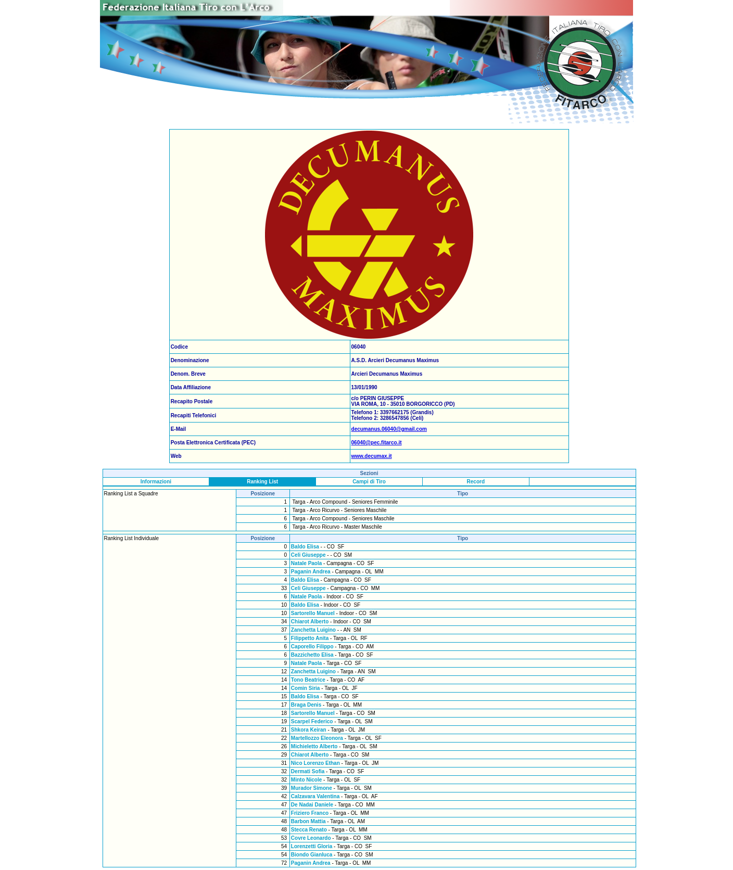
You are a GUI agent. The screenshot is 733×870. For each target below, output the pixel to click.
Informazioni (156, 481)
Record (476, 481)
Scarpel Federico (312, 721)
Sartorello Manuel (313, 613)
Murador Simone (311, 788)
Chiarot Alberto (309, 621)
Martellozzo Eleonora (317, 738)
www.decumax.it (371, 456)
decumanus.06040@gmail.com (389, 429)
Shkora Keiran (309, 730)
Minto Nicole (306, 780)
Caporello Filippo (312, 646)
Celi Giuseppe (308, 555)
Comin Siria (305, 688)
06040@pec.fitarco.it (376, 442)
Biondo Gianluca (311, 855)
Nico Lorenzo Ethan (315, 763)
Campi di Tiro (369, 481)
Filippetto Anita (309, 638)
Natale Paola (306, 563)
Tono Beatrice (308, 680)
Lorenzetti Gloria (311, 846)
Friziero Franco (309, 813)
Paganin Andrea (311, 571)
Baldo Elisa (305, 546)
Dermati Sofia (307, 771)
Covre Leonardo (311, 838)
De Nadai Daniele (312, 805)
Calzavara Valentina (315, 796)
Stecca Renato (309, 830)
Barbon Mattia (308, 821)
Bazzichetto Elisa (312, 655)
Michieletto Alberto (314, 746)
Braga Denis (306, 705)
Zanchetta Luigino (313, 630)
